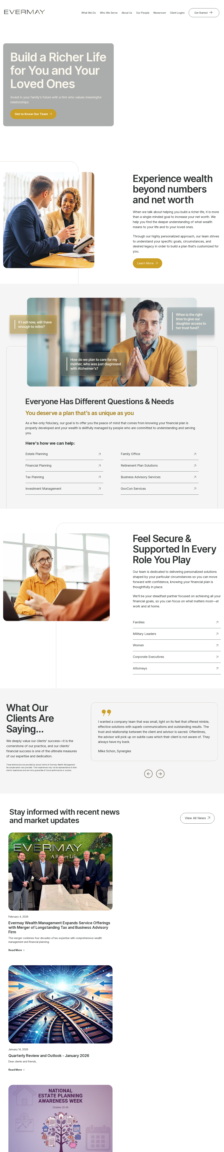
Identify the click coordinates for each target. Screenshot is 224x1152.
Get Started (201, 12)
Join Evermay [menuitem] (145, 1094)
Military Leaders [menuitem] (106, 1079)
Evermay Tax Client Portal (143, 1142)
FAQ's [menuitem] (141, 1099)
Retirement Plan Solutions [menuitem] (69, 1107)
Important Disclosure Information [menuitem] (191, 1086)
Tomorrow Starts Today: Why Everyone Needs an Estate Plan (177, 898)
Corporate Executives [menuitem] (109, 1089)
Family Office (158, 456)
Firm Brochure (80, 1131)
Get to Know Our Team (32, 115)
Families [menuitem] (101, 1074)
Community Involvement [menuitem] (151, 1084)
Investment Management (63, 490)
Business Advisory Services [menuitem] (65, 1101)
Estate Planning (63, 456)
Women (175, 647)
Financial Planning (63, 467)
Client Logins (177, 12)
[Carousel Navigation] (154, 775)
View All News (195, 820)
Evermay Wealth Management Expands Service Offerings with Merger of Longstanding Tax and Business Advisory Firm (37, 903)
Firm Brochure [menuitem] (187, 1100)
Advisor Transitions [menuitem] (149, 1089)
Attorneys (175, 670)
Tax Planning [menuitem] (62, 1084)
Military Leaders (175, 636)
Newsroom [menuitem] (185, 1079)
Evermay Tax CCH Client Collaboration (183, 1142)
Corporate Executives (175, 659)
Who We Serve (109, 12)
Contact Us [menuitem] (185, 1074)
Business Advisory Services (158, 479)
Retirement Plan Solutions (158, 467)
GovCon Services (158, 490)
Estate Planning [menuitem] (64, 1074)
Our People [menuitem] (144, 1074)
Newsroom (159, 12)
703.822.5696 (16, 1098)
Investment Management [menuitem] (69, 1089)
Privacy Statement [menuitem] (189, 1105)
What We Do (88, 12)
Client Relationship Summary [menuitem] (190, 1094)
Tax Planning (63, 479)
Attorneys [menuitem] (102, 1094)
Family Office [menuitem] (62, 1094)
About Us (127, 12)
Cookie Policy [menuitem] (187, 1110)
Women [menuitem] (101, 1084)
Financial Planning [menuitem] (65, 1079)
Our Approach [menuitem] (146, 1079)
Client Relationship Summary (103, 1131)
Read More (15, 932)
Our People (142, 12)
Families (175, 624)
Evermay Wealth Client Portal (109, 1142)
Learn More (146, 265)
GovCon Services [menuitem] (65, 1112)
